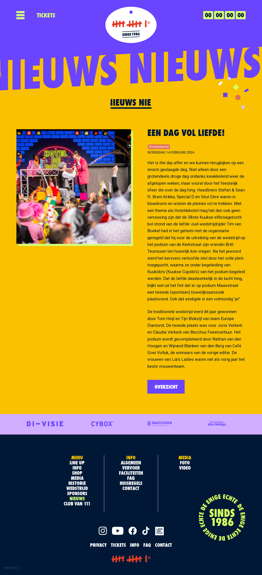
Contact (130, 488)
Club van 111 (77, 503)
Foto (185, 462)
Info (77, 467)
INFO (134, 545)
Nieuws (77, 498)
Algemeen (131, 462)
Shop (77, 473)
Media (77, 478)
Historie (77, 483)
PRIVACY (98, 545)
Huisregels (131, 483)
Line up (77, 462)
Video (185, 467)
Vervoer (131, 467)
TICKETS (46, 15)
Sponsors (77, 493)
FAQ (131, 478)
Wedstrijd (77, 488)
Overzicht (166, 386)
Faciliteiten (131, 473)
